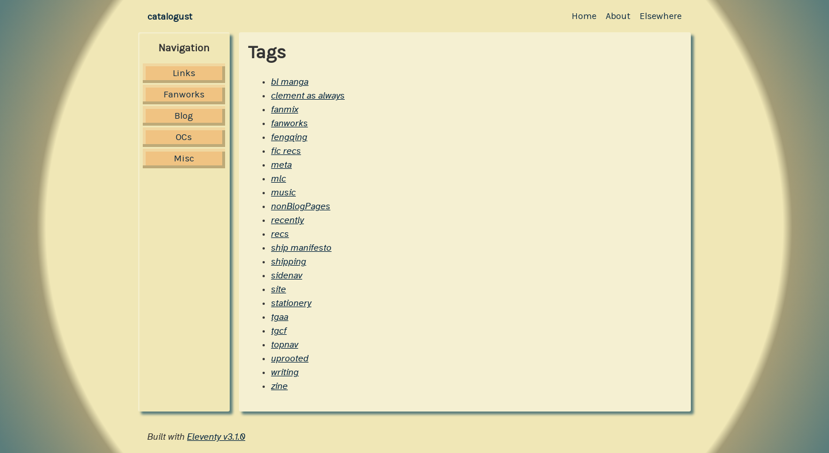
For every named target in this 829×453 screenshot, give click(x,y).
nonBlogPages (300, 206)
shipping (288, 261)
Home (584, 15)
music (283, 192)
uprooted (290, 358)
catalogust (169, 16)
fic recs (286, 151)
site (278, 289)
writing (285, 372)
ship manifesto (301, 247)
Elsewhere (661, 15)
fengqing (289, 137)
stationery (291, 303)
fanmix (284, 109)
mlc (278, 178)
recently (287, 220)
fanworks (289, 123)
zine (279, 386)
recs (280, 234)
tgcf (279, 330)
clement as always (308, 95)
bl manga (290, 81)
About (618, 15)
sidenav (286, 275)
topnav (284, 344)
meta (281, 164)
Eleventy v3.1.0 (216, 436)
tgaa (279, 317)
